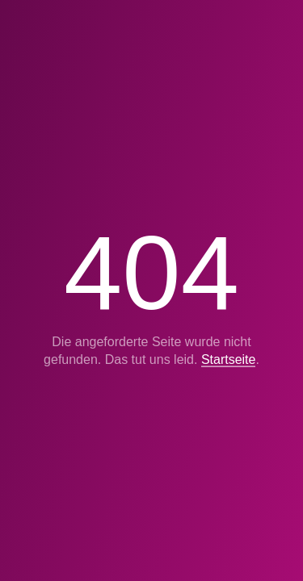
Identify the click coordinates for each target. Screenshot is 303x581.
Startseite (228, 359)
